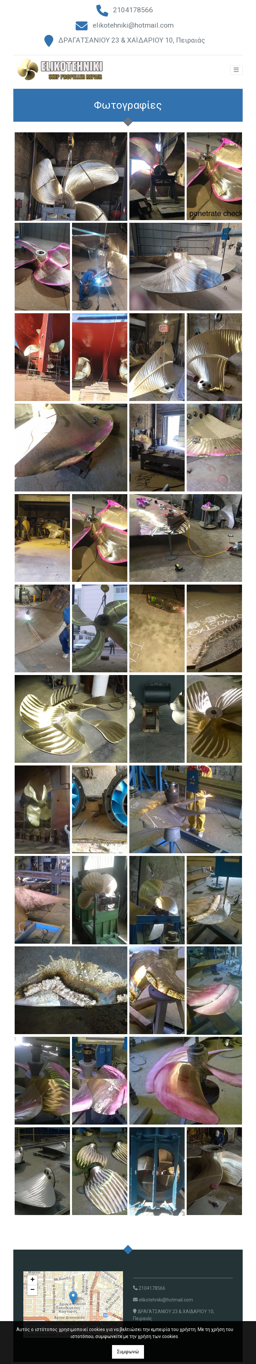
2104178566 (133, 10)
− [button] (32, 1292)
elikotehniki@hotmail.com (133, 25)
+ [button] (32, 1282)
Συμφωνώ (128, 1351)
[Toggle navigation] (236, 73)
